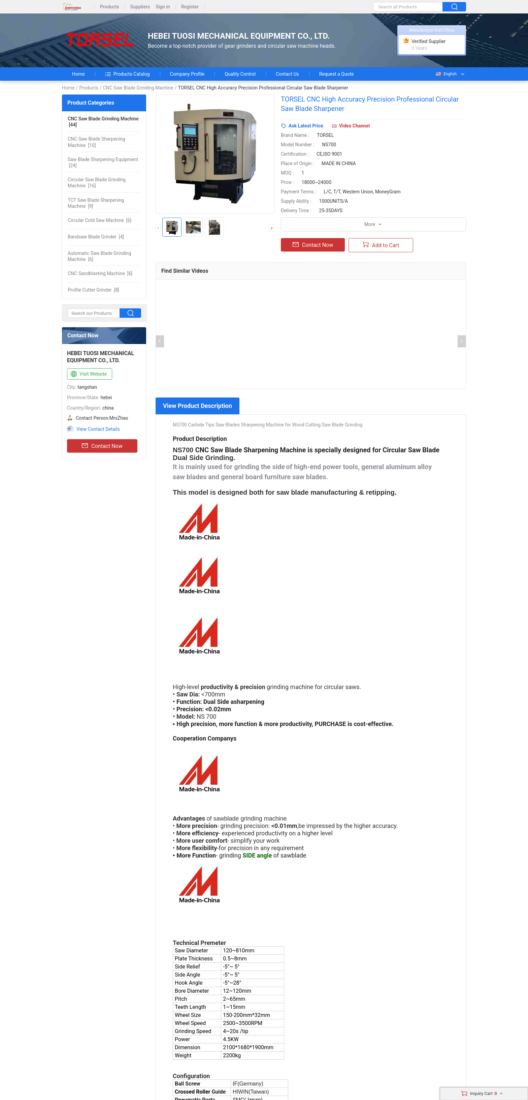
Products (109, 7)
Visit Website (88, 374)
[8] (93, 290)
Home (78, 74)
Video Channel (354, 125)
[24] (103, 162)
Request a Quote (336, 74)
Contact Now (102, 446)
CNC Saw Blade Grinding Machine (138, 87)
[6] (99, 220)
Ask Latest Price (306, 125)
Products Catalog (127, 74)
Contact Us (287, 74)
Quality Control (240, 74)
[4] (96, 236)
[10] (96, 142)
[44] (103, 121)
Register (190, 7)
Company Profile (187, 74)
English (446, 74)
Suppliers (140, 7)
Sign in (163, 7)
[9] (96, 203)
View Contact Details (98, 429)
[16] (97, 182)
